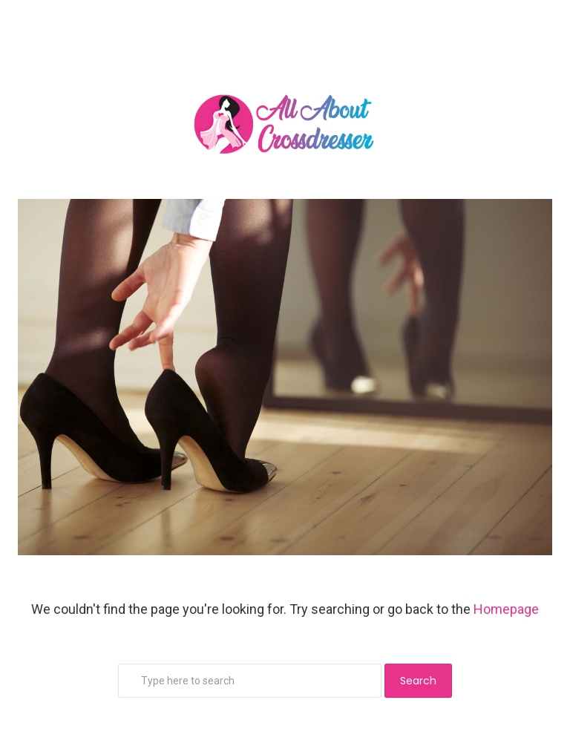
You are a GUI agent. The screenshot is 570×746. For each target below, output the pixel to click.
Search (418, 680)
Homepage (506, 609)
